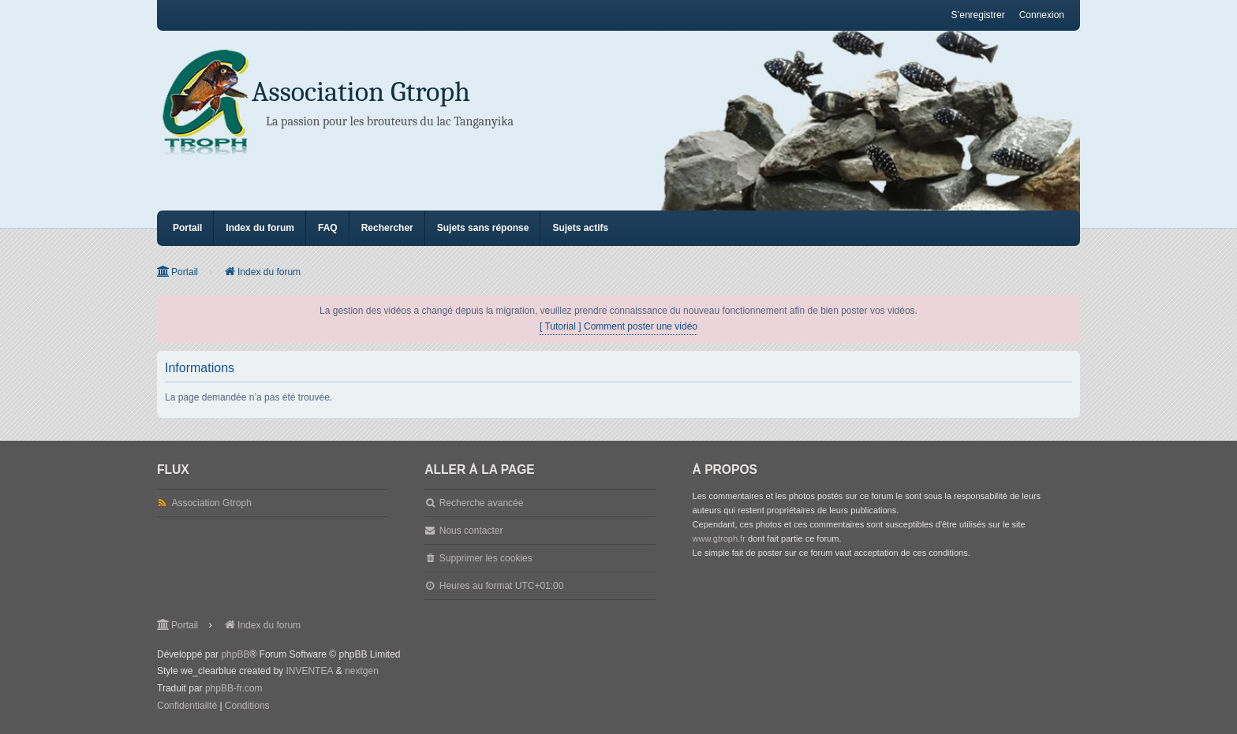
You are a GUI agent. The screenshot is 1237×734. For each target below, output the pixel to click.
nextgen (362, 670)
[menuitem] (187, 706)
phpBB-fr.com (234, 688)
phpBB (235, 654)
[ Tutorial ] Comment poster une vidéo (618, 326)
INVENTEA (309, 670)
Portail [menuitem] (187, 227)
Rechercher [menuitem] (387, 227)
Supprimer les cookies (486, 558)
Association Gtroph (361, 92)
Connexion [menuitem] (1041, 14)
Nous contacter (471, 530)
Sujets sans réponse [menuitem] (483, 227)
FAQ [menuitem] (328, 227)
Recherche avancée (481, 503)
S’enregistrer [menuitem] (978, 14)
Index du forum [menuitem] (260, 227)
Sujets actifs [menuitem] (580, 227)
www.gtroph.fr (719, 538)
